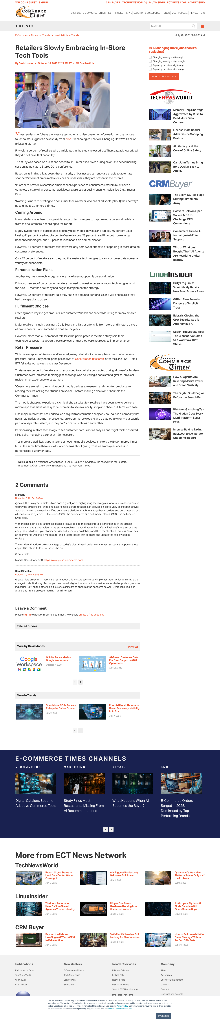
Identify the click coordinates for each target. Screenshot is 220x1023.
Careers (165, 984)
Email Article (85, 63)
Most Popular (180, 13)
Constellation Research (89, 359)
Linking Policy (118, 975)
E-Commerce (90, 13)
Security (138, 13)
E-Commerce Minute (74, 970)
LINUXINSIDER (156, 2)
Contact (165, 989)
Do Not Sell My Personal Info (120, 1009)
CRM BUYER (113, 2)
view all (133, 647)
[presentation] (75, 682)
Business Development (172, 979)
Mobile (119, 13)
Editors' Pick (69, 979)
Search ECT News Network (125, 989)
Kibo (68, 139)
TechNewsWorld (23, 975)
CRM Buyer (20, 979)
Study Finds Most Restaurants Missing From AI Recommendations (84, 805)
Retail (128, 13)
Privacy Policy (122, 1006)
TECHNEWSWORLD (134, 2)
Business (76, 13)
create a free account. (91, 614)
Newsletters (197, 13)
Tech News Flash (72, 975)
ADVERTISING (196, 2)
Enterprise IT (106, 13)
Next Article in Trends (67, 35)
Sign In (43, 2)
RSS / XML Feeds (120, 984)
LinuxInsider (21, 984)
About (164, 970)
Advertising (166, 975)
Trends (165, 13)
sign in (27, 614)
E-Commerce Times (26, 35)
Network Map (118, 979)
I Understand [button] (163, 1016)
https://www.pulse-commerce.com (63, 560)
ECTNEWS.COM (176, 2)
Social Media (152, 13)
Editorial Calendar (120, 970)
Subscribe (69, 984)
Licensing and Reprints (172, 994)
